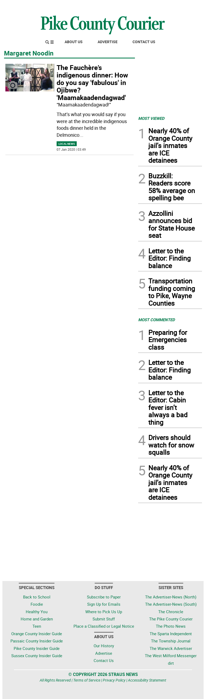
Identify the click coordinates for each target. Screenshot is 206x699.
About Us (74, 41)
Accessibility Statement (147, 680)
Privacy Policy (114, 680)
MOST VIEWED (151, 118)
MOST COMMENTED (156, 319)
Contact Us (144, 41)
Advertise (107, 41)
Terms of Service (86, 680)
